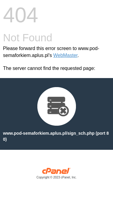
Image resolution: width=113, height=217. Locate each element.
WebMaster (65, 55)
